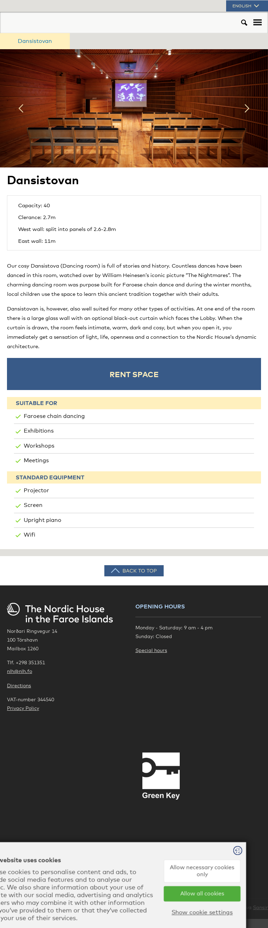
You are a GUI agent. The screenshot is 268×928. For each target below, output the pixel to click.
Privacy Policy (23, 708)
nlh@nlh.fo (19, 671)
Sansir (260, 907)
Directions (19, 685)
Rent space (134, 374)
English (246, 6)
